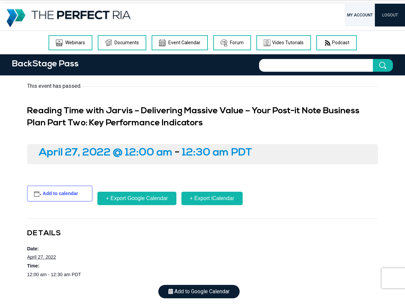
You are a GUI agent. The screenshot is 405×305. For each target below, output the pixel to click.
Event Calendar (179, 43)
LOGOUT (390, 15)
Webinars (70, 43)
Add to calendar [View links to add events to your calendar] (60, 193)
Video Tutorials (284, 43)
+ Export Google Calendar (137, 198)
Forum (232, 43)
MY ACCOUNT (360, 15)
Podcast (336, 43)
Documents (122, 43)
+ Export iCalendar (212, 198)
